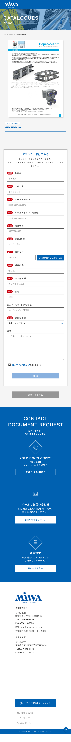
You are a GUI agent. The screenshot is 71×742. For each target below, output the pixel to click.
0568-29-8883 (35, 472)
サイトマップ (23, 718)
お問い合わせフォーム (35, 519)
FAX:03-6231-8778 (24, 652)
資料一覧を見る (35, 568)
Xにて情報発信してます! (38, 703)
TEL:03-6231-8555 (24, 648)
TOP (5, 34)
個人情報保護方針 (21, 364)
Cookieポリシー (25, 723)
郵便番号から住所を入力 (50, 257)
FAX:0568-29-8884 (24, 623)
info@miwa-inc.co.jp (31, 626)
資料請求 (12, 34)
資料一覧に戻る (35, 394)
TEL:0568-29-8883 (24, 619)
